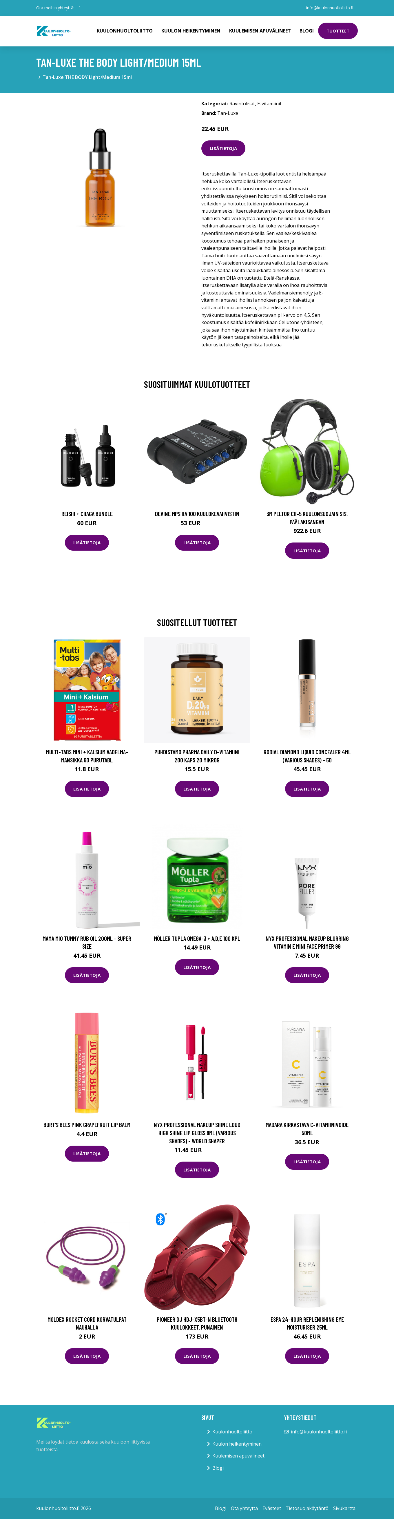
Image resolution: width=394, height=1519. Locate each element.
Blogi (307, 31)
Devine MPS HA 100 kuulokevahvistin (197, 513)
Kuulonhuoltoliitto (125, 31)
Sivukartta (344, 1508)
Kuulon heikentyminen (190, 31)
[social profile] (79, 7)
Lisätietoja (223, 148)
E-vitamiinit (269, 103)
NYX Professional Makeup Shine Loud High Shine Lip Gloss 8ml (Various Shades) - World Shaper (197, 1132)
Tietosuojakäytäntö (307, 1508)
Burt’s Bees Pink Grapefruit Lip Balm (86, 1124)
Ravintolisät (242, 103)
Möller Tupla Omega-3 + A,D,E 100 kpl (197, 938)
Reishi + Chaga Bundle (87, 513)
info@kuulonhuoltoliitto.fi (329, 7)
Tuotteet (337, 31)
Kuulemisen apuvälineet (260, 31)
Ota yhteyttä (244, 1508)
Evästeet (271, 1508)
